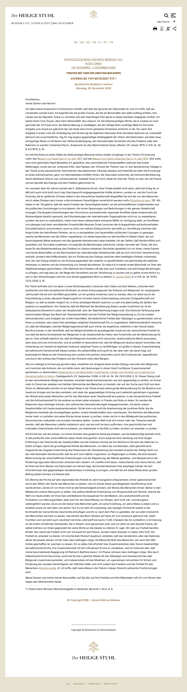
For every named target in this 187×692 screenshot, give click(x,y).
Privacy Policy (110, 684)
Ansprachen (41, 23)
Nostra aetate (48, 568)
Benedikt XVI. (21, 23)
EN (82, 42)
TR (111, 42)
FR (94, 42)
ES (88, 42)
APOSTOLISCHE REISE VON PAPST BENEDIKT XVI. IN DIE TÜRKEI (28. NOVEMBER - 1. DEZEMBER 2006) (93, 63)
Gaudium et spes (140, 200)
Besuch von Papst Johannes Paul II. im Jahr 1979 (120, 158)
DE (76, 42)
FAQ (68, 684)
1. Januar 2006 (122, 276)
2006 (55, 23)
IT (100, 42)
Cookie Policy (94, 684)
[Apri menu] (173, 15)
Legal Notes (79, 684)
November (66, 23)
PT (105, 42)
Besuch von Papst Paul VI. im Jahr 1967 (60, 158)
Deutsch (164, 22)
